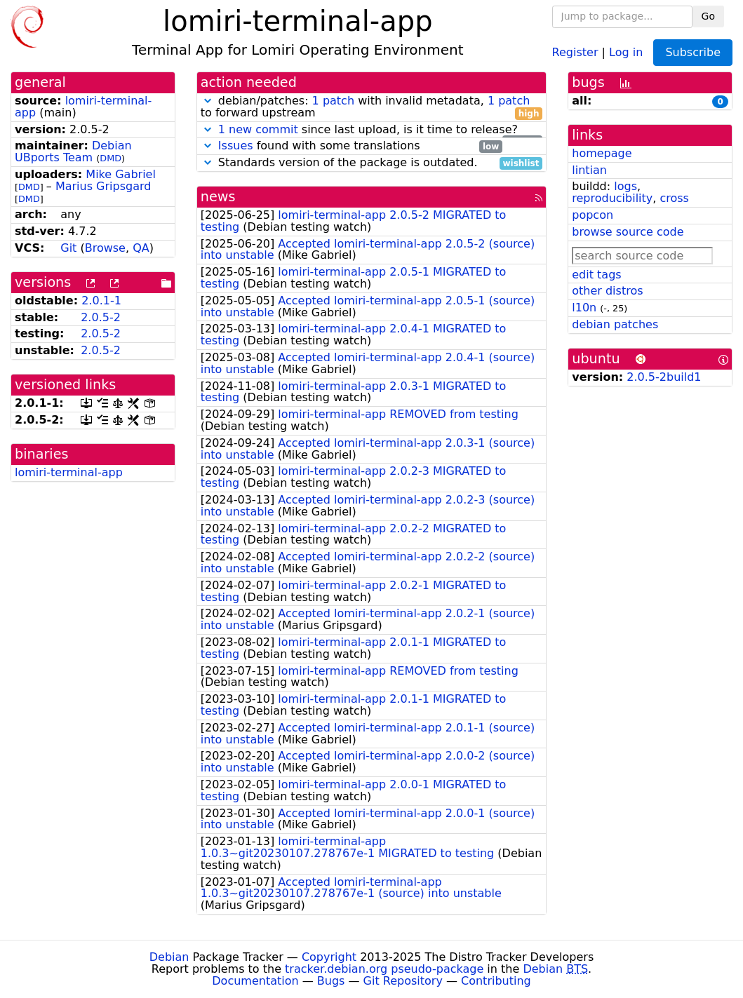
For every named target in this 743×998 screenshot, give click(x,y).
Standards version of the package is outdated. (372, 163)
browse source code (627, 231)
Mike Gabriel (121, 174)
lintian (589, 170)
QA (141, 248)
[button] (207, 100)
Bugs (331, 980)
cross (674, 198)
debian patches (615, 324)
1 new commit (258, 129)
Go (708, 16)
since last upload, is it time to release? (372, 130)
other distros (607, 290)
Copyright (329, 957)
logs (625, 186)
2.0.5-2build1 (664, 377)
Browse (105, 248)
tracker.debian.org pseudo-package (384, 969)
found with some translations (351, 146)
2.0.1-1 (101, 300)
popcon (592, 215)
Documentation (255, 980)
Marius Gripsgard (103, 186)
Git (68, 248)
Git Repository (403, 980)
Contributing (496, 980)
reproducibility (612, 198)
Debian (169, 957)
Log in (626, 51)
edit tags (596, 274)
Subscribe (693, 52)
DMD (110, 158)
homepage (601, 153)
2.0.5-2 (101, 317)
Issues (235, 145)
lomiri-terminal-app (83, 106)
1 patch (333, 100)
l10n (584, 307)
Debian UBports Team (73, 151)
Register (575, 51)
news (218, 197)
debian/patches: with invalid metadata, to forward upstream (372, 107)
